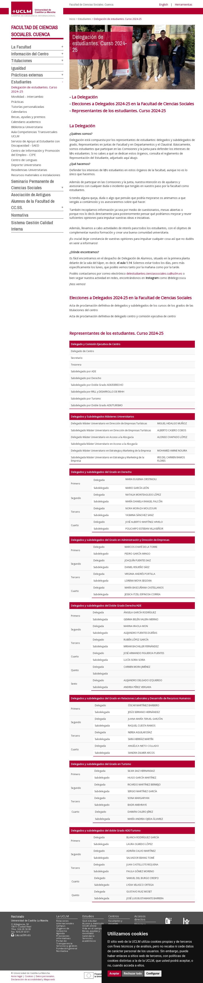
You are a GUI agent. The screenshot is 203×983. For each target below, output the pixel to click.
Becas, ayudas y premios (28, 117)
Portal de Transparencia (64, 942)
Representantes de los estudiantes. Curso (111, 110)
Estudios (88, 916)
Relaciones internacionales (65, 922)
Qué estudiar (89, 920)
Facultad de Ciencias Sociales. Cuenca (91, 4)
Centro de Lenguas (24, 160)
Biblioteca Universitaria (27, 127)
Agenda (60, 933)
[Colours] (186, 921)
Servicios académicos (89, 939)
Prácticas (17, 101)
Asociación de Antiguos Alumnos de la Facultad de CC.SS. (32, 201)
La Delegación (85, 97)
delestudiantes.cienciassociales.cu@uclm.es (154, 273)
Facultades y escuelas (115, 922)
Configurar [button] (153, 973)
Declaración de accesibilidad (26, 979)
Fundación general (66, 948)
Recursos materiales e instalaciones (35, 175)
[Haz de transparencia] (169, 921)
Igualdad (18, 68)
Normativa (19, 215)
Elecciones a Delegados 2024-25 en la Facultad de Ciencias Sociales (133, 103)
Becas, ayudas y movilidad (91, 932)
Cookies (29, 976)
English (163, 4)
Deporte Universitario (26, 165)
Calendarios (19, 112)
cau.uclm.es (21, 935)
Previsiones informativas (63, 937)
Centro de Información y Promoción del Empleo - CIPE (35, 152)
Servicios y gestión (66, 945)
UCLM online (89, 925)
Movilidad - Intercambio (27, 96)
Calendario (88, 935)
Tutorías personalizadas (27, 106)
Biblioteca (140, 923)
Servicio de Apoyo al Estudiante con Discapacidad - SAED (35, 143)
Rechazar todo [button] (133, 973)
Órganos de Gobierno (62, 929)
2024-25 (158, 110)
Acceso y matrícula (93, 923)
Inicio (72, 19)
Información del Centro (30, 54)
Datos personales (45, 976)
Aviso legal (16, 976)
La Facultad (21, 47)
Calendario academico (26, 122)
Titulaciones (21, 61)
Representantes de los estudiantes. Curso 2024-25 (116, 333)
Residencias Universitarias (29, 170)
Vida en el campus (92, 928)
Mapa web (49, 979)
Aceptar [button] (114, 973)
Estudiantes (21, 82)
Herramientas (183, 4)
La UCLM (62, 916)
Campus (60, 925)
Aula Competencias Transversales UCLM (34, 134)
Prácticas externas (27, 75)
